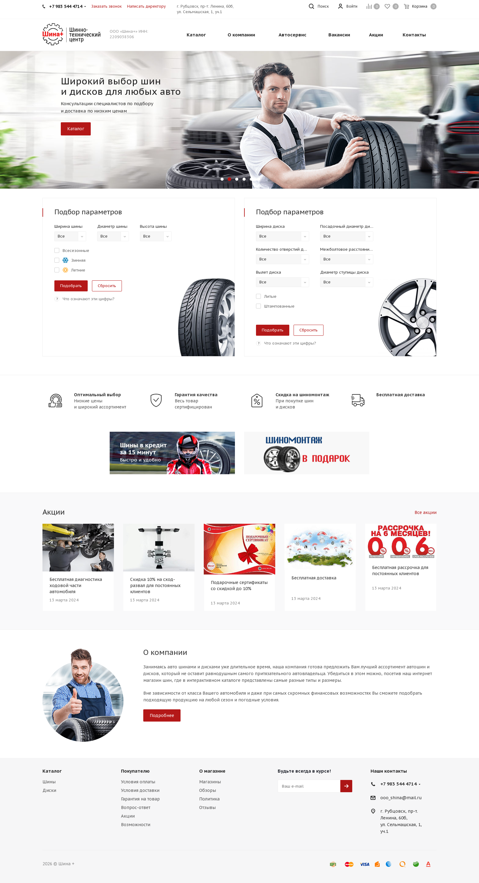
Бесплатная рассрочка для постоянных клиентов (400, 570)
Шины (49, 782)
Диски (49, 790)
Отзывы (207, 807)
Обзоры (207, 790)
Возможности (135, 824)
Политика (209, 799)
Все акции (426, 512)
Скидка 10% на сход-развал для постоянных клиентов (155, 585)
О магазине (212, 771)
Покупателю (135, 771)
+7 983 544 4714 (398, 784)
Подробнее (162, 715)
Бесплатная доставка (400, 394)
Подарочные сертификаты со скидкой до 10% (239, 585)
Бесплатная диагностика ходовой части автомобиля (75, 585)
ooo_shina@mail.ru (401, 797)
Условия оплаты (138, 782)
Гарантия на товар (140, 799)
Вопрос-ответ (135, 807)
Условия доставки (140, 790)
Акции (128, 816)
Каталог (75, 128)
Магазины (210, 782)
